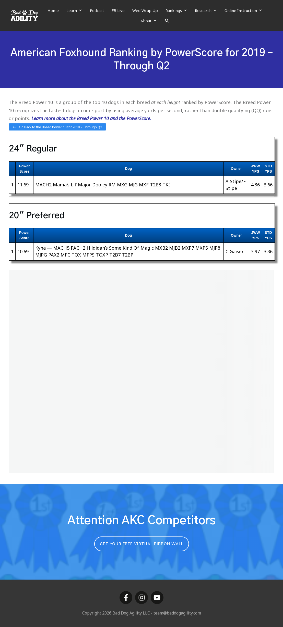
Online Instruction (243, 10)
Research (206, 10)
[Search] (167, 21)
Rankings (176, 10)
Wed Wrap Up (145, 10)
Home (53, 10)
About (148, 20)
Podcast (97, 10)
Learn (74, 10)
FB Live (118, 10)
